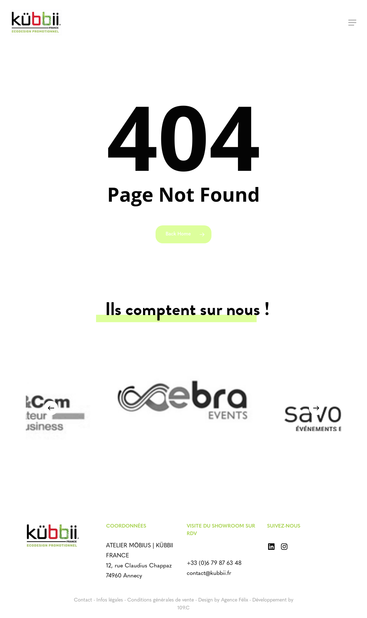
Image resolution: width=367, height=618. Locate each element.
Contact (83, 600)
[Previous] (51, 408)
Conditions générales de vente (160, 600)
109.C (183, 608)
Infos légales (109, 600)
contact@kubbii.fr (209, 573)
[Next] (316, 408)
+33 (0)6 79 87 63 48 (214, 563)
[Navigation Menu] (352, 22)
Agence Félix (234, 600)
